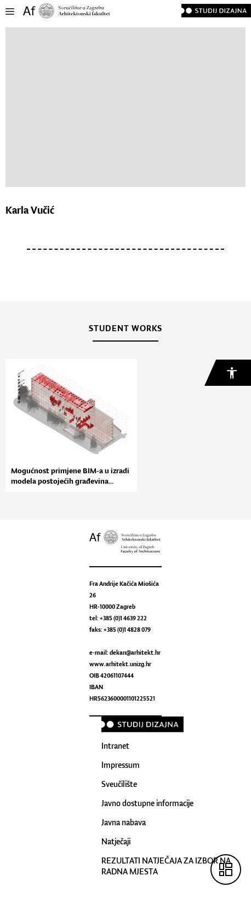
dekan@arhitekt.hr (135, 652)
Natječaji (115, 841)
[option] (68, 425)
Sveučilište (119, 784)
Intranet (115, 746)
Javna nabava (123, 822)
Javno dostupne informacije (147, 803)
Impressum (120, 765)
